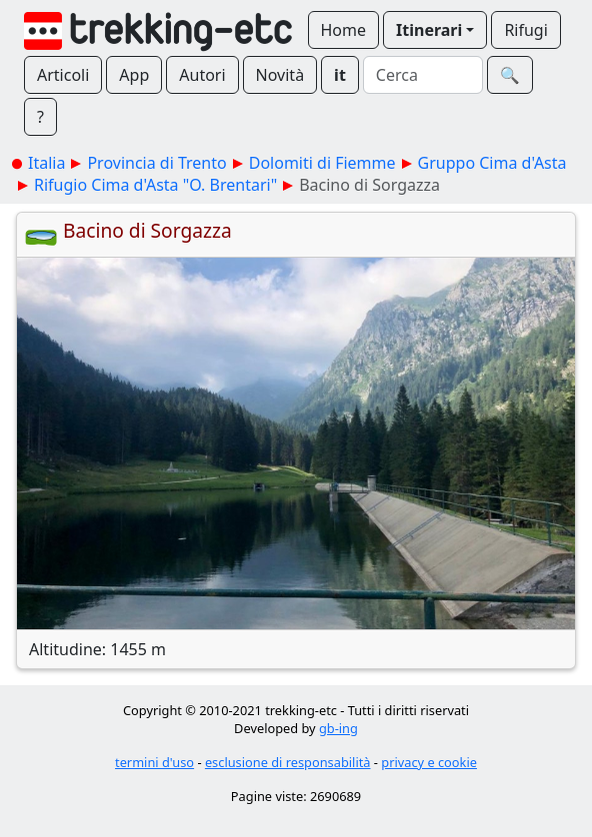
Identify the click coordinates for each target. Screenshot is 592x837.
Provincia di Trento (156, 163)
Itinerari (429, 30)
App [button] (134, 75)
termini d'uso (154, 762)
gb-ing (338, 728)
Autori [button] (202, 75)
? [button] (40, 117)
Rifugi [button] (525, 30)
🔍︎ (510, 75)
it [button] (340, 75)
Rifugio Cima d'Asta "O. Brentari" (155, 185)
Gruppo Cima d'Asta (492, 163)
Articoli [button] (63, 75)
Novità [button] (280, 75)
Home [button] (344, 30)
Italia (46, 163)
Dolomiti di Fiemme (322, 163)
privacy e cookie (429, 762)
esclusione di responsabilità (288, 762)
